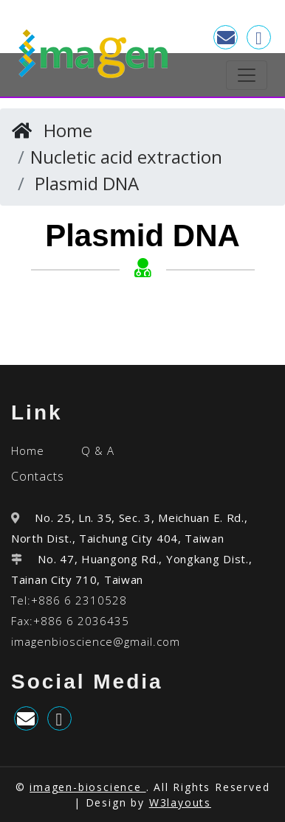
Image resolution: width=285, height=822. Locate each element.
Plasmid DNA (87, 183)
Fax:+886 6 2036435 (70, 620)
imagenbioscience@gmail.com (95, 641)
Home (68, 130)
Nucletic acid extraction (126, 156)
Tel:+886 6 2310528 (69, 600)
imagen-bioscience (87, 787)
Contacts (37, 476)
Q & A (97, 450)
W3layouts (180, 802)
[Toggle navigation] (246, 75)
